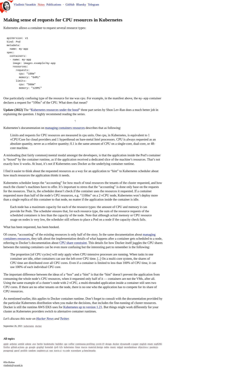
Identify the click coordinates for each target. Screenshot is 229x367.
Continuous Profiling (85, 344)
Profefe (24, 350)
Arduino (13, 344)
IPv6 (56, 347)
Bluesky (81, 4)
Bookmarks (49, 344)
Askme (28, 344)
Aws (34, 344)
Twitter (64, 318)
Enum (150, 344)
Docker (38, 326)
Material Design (95, 347)
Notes (41, 4)
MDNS (106, 347)
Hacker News (45, 318)
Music (113, 347)
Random (32, 350)
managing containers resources (65, 128)
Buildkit (59, 344)
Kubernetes (29, 326)
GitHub (70, 4)
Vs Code (66, 350)
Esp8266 (158, 344)
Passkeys (154, 347)
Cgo (65, 344)
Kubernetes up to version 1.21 (82, 307)
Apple (5, 344)
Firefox (6, 347)
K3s (61, 347)
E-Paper (135, 344)
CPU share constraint (73, 243)
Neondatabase (130, 347)
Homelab (49, 347)
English (143, 344)
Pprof (16, 350)
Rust (51, 350)
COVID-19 (100, 344)
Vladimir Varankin (25, 4)
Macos (84, 347)
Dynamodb (125, 344)
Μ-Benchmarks (89, 350)
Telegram (93, 4)
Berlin (40, 344)
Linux (77, 347)
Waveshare (76, 350)
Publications (54, 4)
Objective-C (143, 347)
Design (108, 344)
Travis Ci (58, 350)
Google (32, 347)
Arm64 (21, 344)
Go (26, 347)
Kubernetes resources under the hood (55, 110)
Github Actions (17, 347)
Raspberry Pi (42, 350)
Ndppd (120, 347)
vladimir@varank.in (13, 365)
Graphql (40, 347)
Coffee (71, 344)
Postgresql (8, 350)
